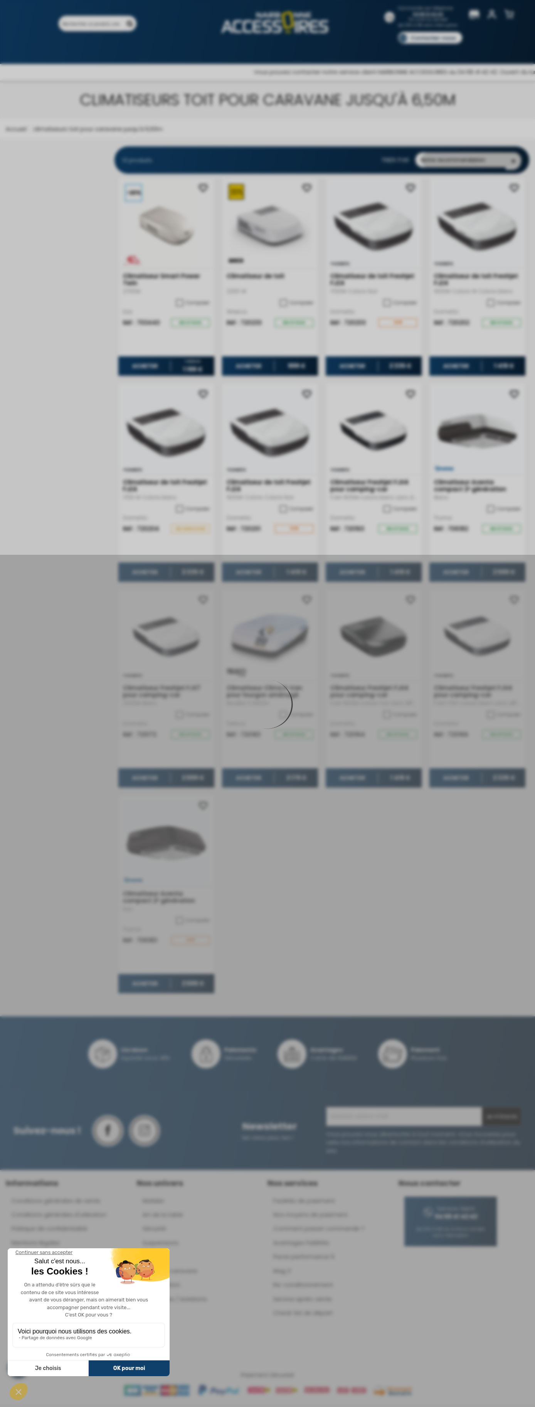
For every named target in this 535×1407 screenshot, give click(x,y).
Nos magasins (240, 49)
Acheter (144, 368)
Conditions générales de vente (56, 1203)
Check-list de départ (303, 1315)
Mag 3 (282, 1273)
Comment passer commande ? (318, 1230)
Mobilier (153, 1203)
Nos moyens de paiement (310, 1216)
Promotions (113, 49)
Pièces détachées (449, 49)
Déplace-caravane (170, 1273)
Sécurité (154, 1230)
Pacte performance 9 (303, 1258)
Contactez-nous (433, 38)
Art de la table (163, 1216)
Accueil (16, 129)
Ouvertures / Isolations (175, 1301)
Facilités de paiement (304, 1203)
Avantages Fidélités (301, 1245)
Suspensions (160, 1245)
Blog (409, 49)
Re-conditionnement (303, 1287)
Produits (74, 49)
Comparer (193, 304)
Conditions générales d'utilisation (59, 1216)
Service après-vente (302, 1301)
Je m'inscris (501, 1118)
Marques (282, 49)
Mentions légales (36, 1245)
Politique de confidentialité (49, 1230)
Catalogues (375, 49)
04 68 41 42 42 (428, 14)
